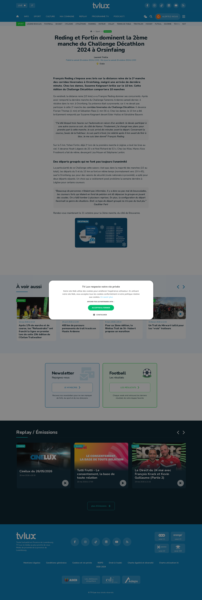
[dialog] (101, 299)
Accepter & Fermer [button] (101, 307)
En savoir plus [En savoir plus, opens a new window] (107, 297)
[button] (101, 301)
